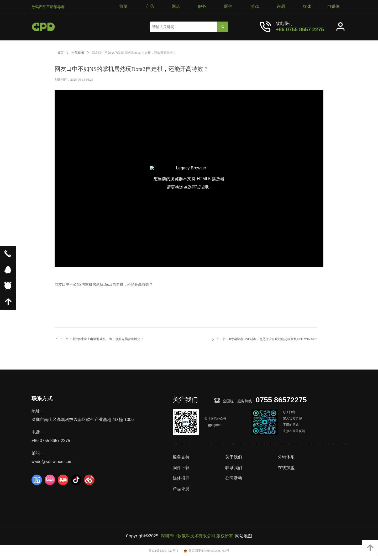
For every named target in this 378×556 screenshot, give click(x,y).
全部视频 (77, 53)
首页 (60, 53)
